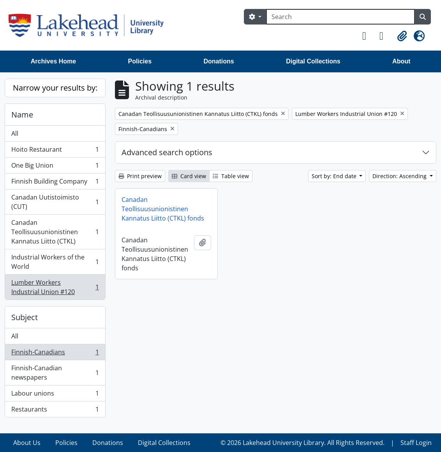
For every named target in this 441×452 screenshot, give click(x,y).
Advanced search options (167, 152)
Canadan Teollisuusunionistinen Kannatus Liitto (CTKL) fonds (163, 208)
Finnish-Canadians (55, 353)
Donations (219, 61)
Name (22, 114)
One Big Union (55, 167)
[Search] (340, 17)
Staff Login (416, 442)
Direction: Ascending (400, 176)
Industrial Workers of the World (55, 262)
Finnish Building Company (55, 183)
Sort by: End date (335, 176)
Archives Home (53, 61)
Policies (140, 61)
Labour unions (55, 395)
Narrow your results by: (55, 87)
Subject (24, 317)
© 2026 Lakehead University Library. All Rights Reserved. (302, 442)
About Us (27, 442)
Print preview (140, 176)
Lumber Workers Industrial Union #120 (55, 287)
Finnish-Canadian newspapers (55, 373)
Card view (189, 176)
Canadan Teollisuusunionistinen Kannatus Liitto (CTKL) (55, 231)
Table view (231, 176)
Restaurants (55, 411)
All (14, 133)
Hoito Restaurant (55, 151)
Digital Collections (313, 61)
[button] (367, 36)
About (401, 61)
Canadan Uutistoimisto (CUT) (55, 202)
